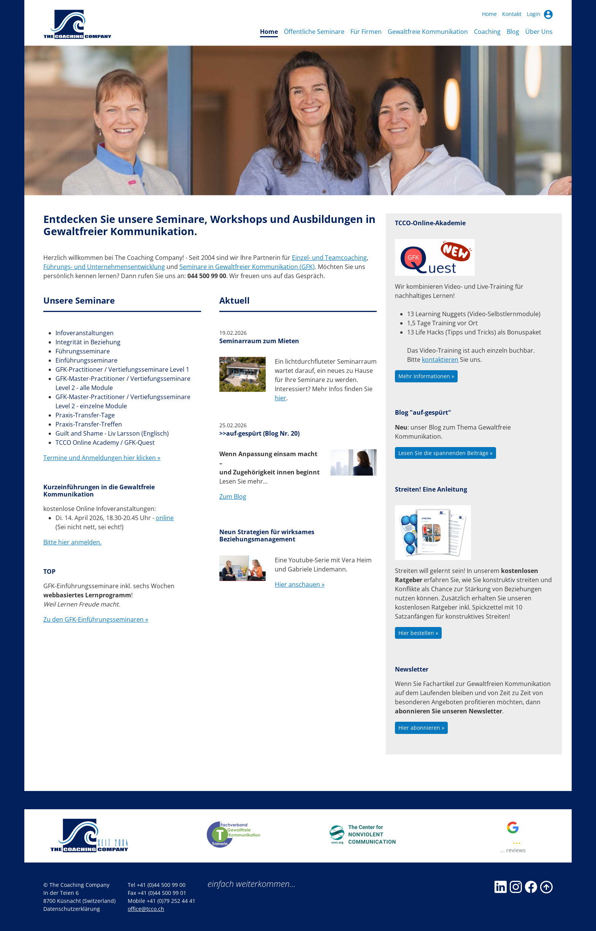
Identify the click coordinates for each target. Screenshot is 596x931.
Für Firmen (366, 31)
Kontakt (512, 14)
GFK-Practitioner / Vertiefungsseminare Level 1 (122, 369)
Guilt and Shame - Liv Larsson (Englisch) (112, 433)
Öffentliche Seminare (314, 31)
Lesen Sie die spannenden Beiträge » (445, 453)
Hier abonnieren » (421, 727)
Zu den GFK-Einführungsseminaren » (95, 619)
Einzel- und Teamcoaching (329, 257)
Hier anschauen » (300, 584)
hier (280, 398)
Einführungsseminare (86, 360)
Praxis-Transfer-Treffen (88, 424)
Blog (513, 31)
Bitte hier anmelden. (72, 542)
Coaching (487, 31)
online (165, 518)
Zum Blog (232, 496)
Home (489, 14)
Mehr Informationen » (426, 376)
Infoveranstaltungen (84, 333)
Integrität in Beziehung (87, 342)
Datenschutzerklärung (71, 908)
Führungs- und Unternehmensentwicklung (104, 267)
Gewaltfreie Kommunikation (428, 31)
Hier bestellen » (418, 633)
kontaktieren (440, 359)
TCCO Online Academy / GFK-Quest (105, 442)
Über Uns (539, 31)
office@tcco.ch (146, 908)
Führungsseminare (82, 351)
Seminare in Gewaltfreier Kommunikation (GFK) (247, 267)
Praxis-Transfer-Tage (85, 415)
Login (540, 14)
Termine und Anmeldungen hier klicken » (101, 458)
